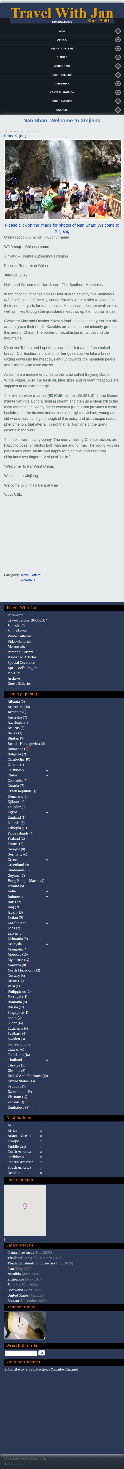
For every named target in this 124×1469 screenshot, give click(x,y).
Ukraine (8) (16, 1071)
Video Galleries (19, 641)
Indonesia (15, 896)
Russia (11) (16, 1007)
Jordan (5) (15, 917)
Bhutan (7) (16, 738)
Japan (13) (15, 912)
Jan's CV (14, 673)
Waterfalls (27, 580)
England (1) (16, 817)
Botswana (15, 1290)
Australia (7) (17, 717)
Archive (14, 678)
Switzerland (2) (20, 1044)
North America (62, 75)
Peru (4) (14, 986)
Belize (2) (15, 733)
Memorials (16, 647)
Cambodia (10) (19, 759)
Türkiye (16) (17, 1065)
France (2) (15, 844)
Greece (13, 860)
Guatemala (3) (19, 870)
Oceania (62, 110)
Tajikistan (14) (19, 1055)
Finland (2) (16, 838)
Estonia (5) (16, 823)
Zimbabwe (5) (21, 1107)
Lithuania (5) (18, 939)
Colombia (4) (17, 780)
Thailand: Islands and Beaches (31, 1263)
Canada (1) (16, 765)
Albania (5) (16, 701)
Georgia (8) (16, 849)
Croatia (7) (16, 786)
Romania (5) (17, 1002)
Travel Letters (30, 575)
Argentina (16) (19, 707)
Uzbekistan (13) (20, 1092)
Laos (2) (14, 928)
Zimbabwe (15, 1279)
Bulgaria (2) (17, 754)
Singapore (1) (18, 1012)
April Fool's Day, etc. (23, 668)
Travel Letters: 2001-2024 (27, 620)
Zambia (13, 1285)
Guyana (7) (16, 875)
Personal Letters (20, 652)
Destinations (62, 22)
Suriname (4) (18, 1028)
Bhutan (13, 1301)
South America (62, 101)
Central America (62, 92)
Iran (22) (14, 902)
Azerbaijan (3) (19, 722)
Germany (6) (17, 854)
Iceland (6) (16, 886)
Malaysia (15, 944)
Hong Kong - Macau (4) (26, 881)
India (12, 891)
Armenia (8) (17, 712)
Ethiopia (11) (17, 828)
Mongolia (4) (17, 949)
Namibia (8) (19, 965)
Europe (62, 57)
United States (17, 1295)
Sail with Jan (17, 626)
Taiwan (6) (16, 1049)
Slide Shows (17, 631)
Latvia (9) (15, 933)
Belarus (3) (16, 728)
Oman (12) (16, 981)
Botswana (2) (20, 749)
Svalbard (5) (17, 1033)
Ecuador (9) (17, 807)
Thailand (15, 1060)
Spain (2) (15, 1018)
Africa (62, 39)
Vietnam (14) (17, 1097)
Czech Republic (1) (22, 791)
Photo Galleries (20, 636)
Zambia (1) (18, 1102)
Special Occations (21, 662)
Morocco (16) (18, 954)
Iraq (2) (13, 907)
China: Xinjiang (15, 136)
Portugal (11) (17, 997)
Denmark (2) (18, 796)
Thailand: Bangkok (22, 1258)
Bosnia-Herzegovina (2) (26, 744)
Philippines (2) (19, 991)
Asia (62, 31)
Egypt (12, 812)
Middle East (62, 66)
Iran (10, 1269)
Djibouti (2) (17, 801)
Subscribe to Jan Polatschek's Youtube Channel (41, 1369)
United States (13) (21, 1081)
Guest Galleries (19, 683)
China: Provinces (20, 1252)
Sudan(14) (15, 1023)
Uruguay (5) (17, 1086)
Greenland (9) (18, 865)
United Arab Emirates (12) (28, 1076)
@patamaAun (14, 1464)
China (12, 775)
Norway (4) (16, 976)
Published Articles (22, 657)
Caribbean (62, 83)
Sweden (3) (16, 1039)
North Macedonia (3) (24, 970)
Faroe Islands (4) (20, 833)
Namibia (14, 1274)
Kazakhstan (17, 923)
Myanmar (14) (19, 960)
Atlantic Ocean (62, 48)
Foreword (15, 615)
